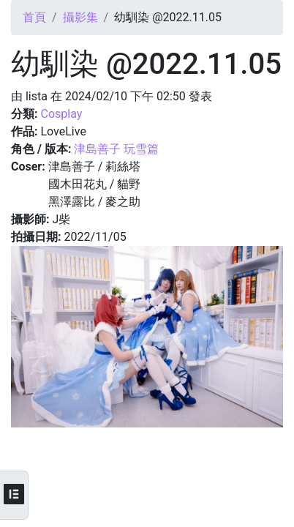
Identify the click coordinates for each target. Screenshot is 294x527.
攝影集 (80, 17)
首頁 (34, 17)
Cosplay (61, 114)
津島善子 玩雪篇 (116, 149)
